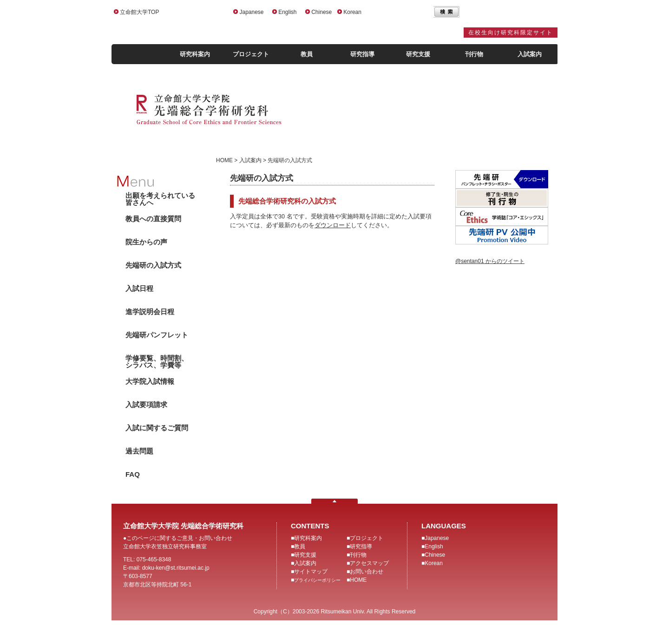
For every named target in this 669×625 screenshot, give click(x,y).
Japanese (251, 12)
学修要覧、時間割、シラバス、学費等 (156, 361)
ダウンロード (333, 225)
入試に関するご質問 (156, 428)
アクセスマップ (369, 563)
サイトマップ (311, 571)
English (287, 12)
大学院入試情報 (149, 381)
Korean (352, 12)
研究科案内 (195, 54)
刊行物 (474, 54)
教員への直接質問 (153, 219)
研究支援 (418, 54)
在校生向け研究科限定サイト (510, 32)
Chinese (321, 12)
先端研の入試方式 (153, 265)
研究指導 (362, 54)
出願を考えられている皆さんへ (160, 198)
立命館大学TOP (139, 12)
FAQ (132, 474)
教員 (307, 54)
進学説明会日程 (149, 312)
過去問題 (139, 451)
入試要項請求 (146, 404)
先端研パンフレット (156, 335)
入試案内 (530, 54)
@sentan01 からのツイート (490, 261)
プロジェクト (251, 54)
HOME (358, 580)
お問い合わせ (366, 571)
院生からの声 (146, 242)
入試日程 (139, 288)
